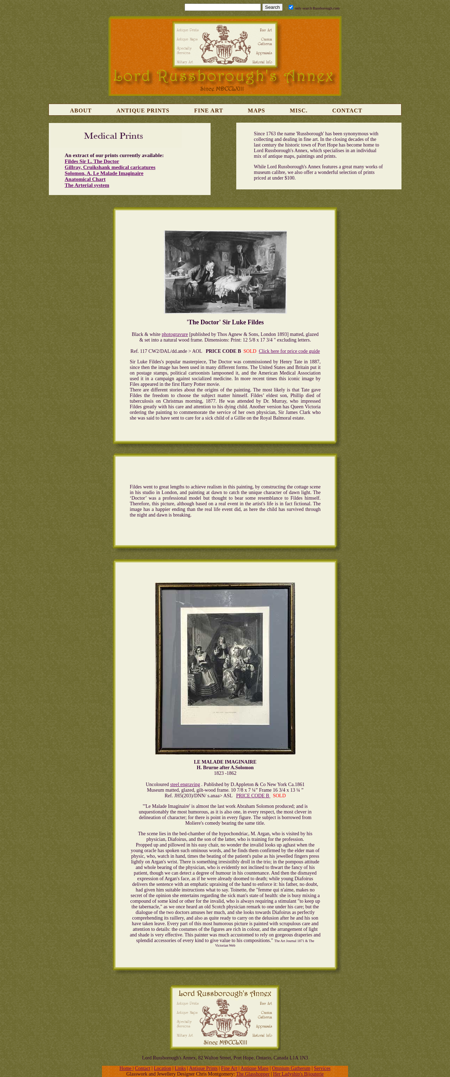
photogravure (175, 334)
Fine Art (208, 110)
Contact (347, 110)
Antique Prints (142, 110)
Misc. (299, 110)
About (81, 110)
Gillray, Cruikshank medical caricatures (110, 167)
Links (180, 1068)
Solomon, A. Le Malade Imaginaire (104, 173)
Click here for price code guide (289, 351)
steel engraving (185, 784)
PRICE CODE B (253, 795)
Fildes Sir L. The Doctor (92, 161)
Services (322, 1068)
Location (162, 1068)
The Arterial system (87, 185)
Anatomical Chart (85, 179)
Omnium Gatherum (291, 1068)
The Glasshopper (253, 1074)
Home (126, 1068)
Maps (256, 110)
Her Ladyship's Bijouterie (298, 1074)
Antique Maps (254, 1068)
